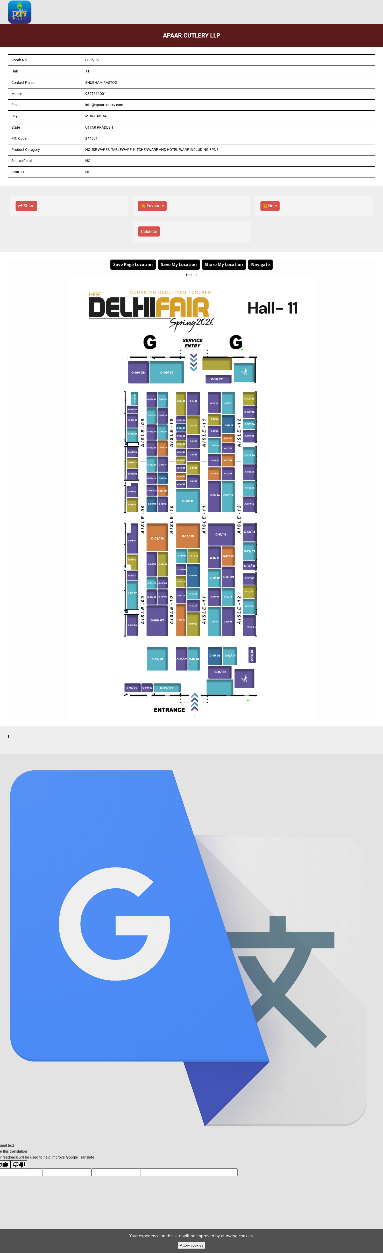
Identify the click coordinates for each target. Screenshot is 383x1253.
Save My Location (179, 264)
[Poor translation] (19, 1176)
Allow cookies (191, 1245)
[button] (26, 206)
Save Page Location (133, 264)
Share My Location (224, 264)
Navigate (260, 264)
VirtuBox (203, 760)
